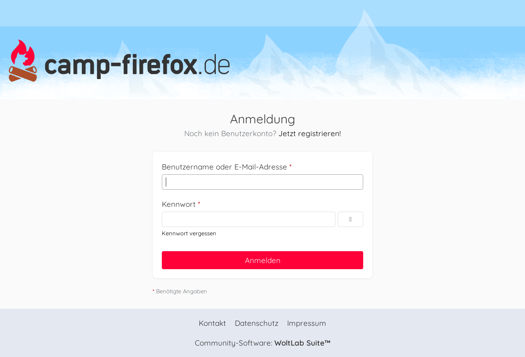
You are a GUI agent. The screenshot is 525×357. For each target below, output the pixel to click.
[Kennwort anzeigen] (350, 219)
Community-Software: (262, 342)
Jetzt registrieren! (309, 133)
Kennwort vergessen (189, 233)
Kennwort (179, 204)
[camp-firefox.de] (262, 60)
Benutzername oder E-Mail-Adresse (224, 166)
